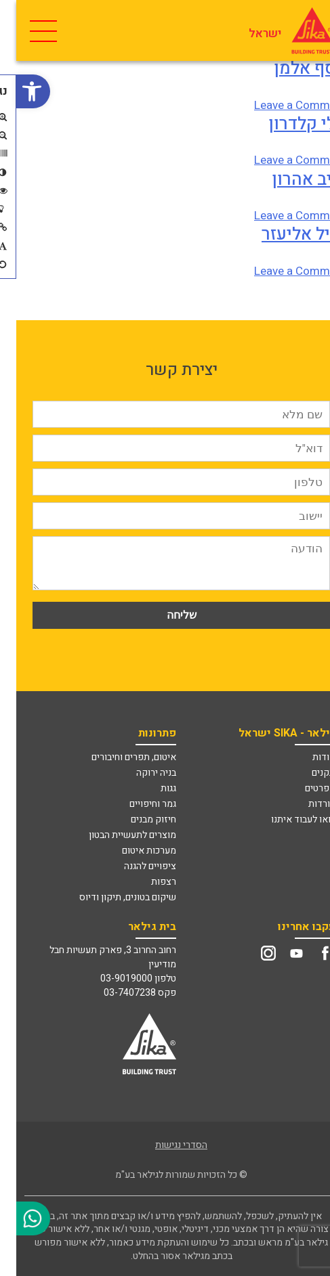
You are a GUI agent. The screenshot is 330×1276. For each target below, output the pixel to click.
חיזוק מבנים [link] (137, 819)
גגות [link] (152, 788)
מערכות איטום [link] (133, 850)
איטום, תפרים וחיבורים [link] (117, 757)
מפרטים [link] (304, 788)
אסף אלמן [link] (293, 68)
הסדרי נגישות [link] (165, 1145)
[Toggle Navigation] (25, 30)
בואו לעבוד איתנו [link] (287, 819)
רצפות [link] (147, 882)
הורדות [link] (305, 804)
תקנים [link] (307, 773)
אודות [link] (307, 757)
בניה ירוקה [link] (140, 773)
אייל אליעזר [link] (287, 234)
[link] (17, 91)
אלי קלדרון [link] (291, 124)
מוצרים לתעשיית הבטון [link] (116, 835)
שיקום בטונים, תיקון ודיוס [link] (111, 897)
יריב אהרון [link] (292, 179)
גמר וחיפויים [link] (136, 804)
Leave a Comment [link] (284, 105)
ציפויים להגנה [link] (134, 866)
